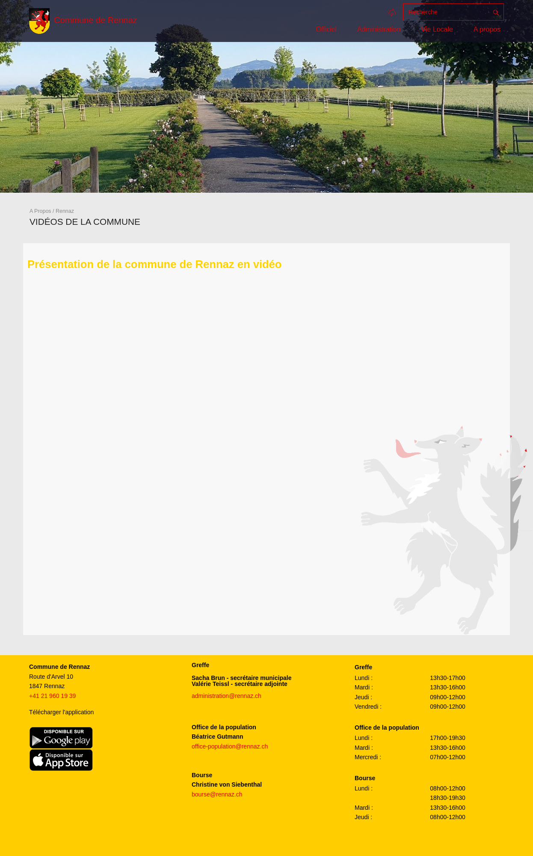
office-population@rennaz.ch (230, 746)
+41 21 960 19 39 (52, 695)
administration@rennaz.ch (226, 695)
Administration (378, 29)
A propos (487, 29)
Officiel (326, 29)
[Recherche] (446, 12)
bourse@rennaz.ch (217, 794)
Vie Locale (437, 29)
